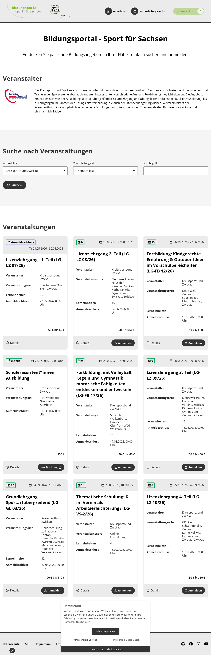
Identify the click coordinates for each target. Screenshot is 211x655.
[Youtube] (206, 644)
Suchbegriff (150, 163)
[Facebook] (191, 644)
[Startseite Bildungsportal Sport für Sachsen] (24, 11)
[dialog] (105, 626)
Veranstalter (10, 163)
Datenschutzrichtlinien (77, 622)
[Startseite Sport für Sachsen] (60, 11)
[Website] (183, 644)
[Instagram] (198, 644)
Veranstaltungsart (83, 163)
